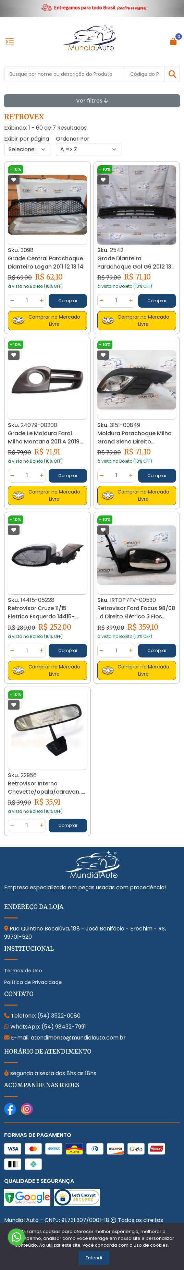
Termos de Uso (23, 970)
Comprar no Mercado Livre (46, 320)
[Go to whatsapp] (16, 1237)
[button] (172, 74)
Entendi (94, 1258)
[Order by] (88, 149)
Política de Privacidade (33, 982)
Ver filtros (92, 101)
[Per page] (27, 149)
